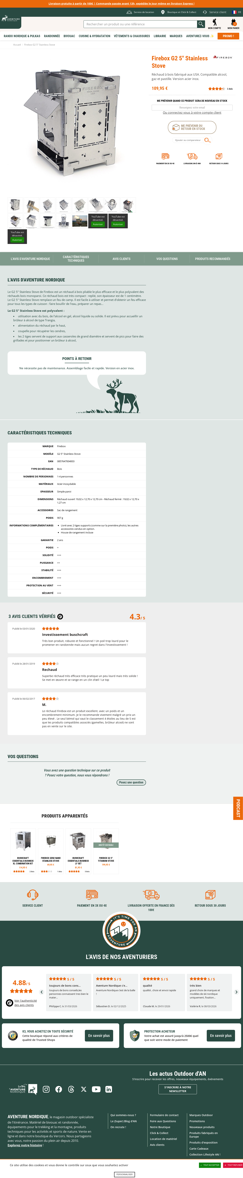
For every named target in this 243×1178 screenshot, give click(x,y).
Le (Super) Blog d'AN (123, 1121)
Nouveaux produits (202, 1127)
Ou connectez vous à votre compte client (192, 112)
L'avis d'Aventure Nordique (30, 259)
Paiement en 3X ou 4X (165, 163)
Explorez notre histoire (25, 1145)
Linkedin (109, 1089)
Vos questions (167, 259)
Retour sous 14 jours (218, 163)
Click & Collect (159, 1133)
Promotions (197, 1121)
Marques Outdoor (201, 1115)
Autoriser (98, 224)
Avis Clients (121, 259)
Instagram (46, 1089)
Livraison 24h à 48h (192, 163)
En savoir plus (99, 1035)
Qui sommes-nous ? (123, 1115)
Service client (32, 905)
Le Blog (23, 1089)
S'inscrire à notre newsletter (177, 1089)
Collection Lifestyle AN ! (204, 1154)
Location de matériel (163, 1139)
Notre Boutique (160, 1127)
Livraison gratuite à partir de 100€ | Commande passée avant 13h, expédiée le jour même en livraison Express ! (121, 3)
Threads (71, 1089)
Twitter (83, 1089)
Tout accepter (209, 1165)
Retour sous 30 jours (210, 905)
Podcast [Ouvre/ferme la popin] (238, 808)
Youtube (96, 1089)
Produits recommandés (212, 259)
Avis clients (157, 1145)
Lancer (201, 24)
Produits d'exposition (203, 1142)
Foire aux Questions (163, 1121)
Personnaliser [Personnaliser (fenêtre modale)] (124, 1174)
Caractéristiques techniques (76, 258)
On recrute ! (118, 1127)
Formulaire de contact (164, 1115)
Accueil (17, 44)
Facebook (58, 1089)
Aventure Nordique (28, 1116)
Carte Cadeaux (198, 1148)
